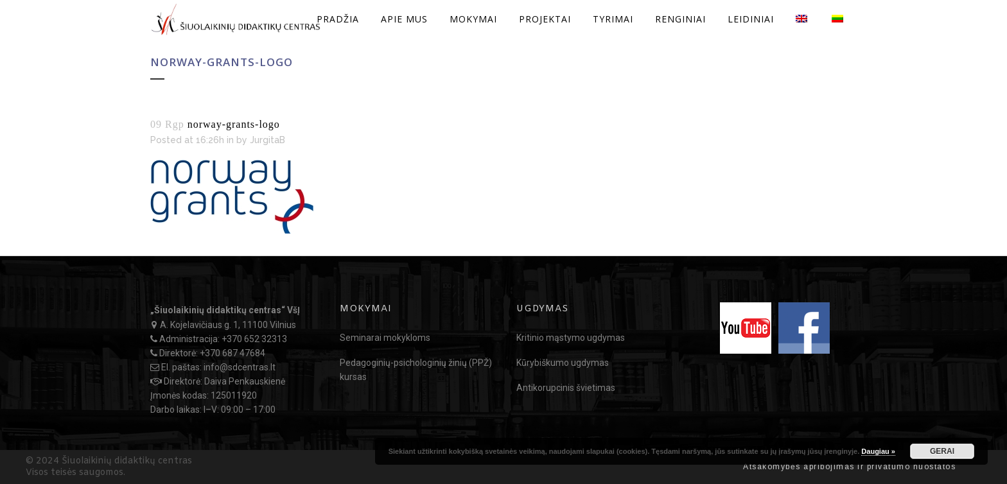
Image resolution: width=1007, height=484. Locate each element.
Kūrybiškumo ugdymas (562, 363)
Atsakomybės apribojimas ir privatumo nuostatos (849, 466)
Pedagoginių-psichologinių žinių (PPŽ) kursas (416, 370)
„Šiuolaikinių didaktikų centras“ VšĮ (225, 310)
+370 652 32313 (254, 339)
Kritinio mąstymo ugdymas (570, 338)
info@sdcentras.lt (240, 367)
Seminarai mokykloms (385, 338)
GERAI (942, 451)
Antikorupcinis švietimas (565, 388)
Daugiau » (878, 451)
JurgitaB (267, 140)
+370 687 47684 (232, 353)
